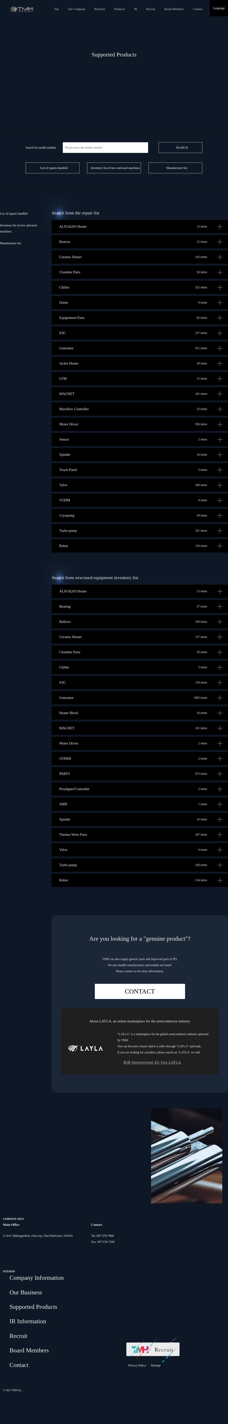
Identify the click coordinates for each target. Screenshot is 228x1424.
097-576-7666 (105, 1235)
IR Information (28, 1321)
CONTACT (140, 991)
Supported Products (33, 1306)
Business (99, 9)
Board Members (174, 9)
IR (135, 9)
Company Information (37, 1277)
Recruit (150, 9)
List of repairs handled (53, 168)
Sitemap (156, 1365)
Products (119, 9)
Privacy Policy (137, 1365)
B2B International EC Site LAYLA (152, 1062)
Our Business (26, 1292)
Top (56, 9)
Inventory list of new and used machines (115, 168)
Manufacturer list (176, 168)
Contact (198, 9)
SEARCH (182, 147)
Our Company (76, 9)
